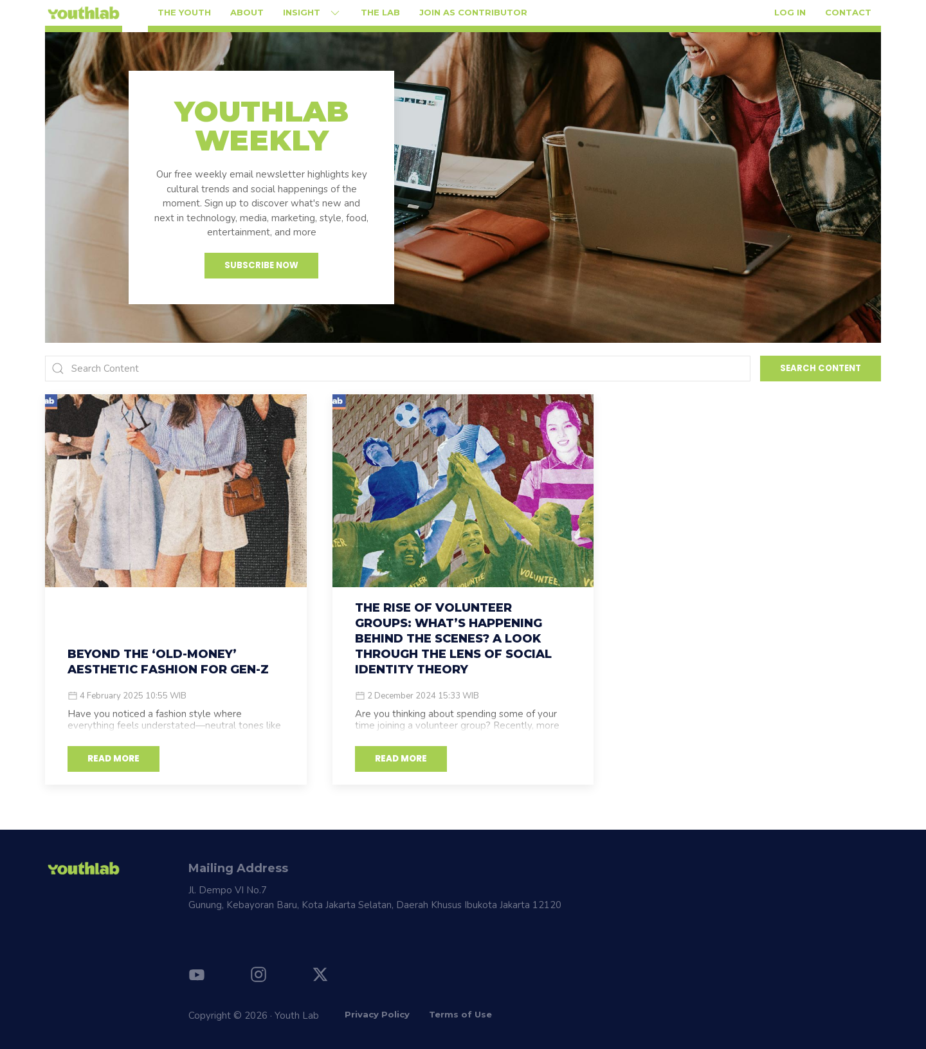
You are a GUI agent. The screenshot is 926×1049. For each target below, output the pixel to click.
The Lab (380, 12)
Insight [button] (312, 12)
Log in (790, 12)
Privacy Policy (377, 1014)
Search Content (820, 368)
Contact (848, 12)
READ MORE (113, 759)
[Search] (397, 368)
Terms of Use (460, 1014)
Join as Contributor (473, 12)
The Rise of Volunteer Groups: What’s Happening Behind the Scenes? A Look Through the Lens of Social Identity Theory (453, 639)
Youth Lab (297, 1015)
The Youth (184, 12)
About (247, 12)
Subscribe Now (261, 265)
